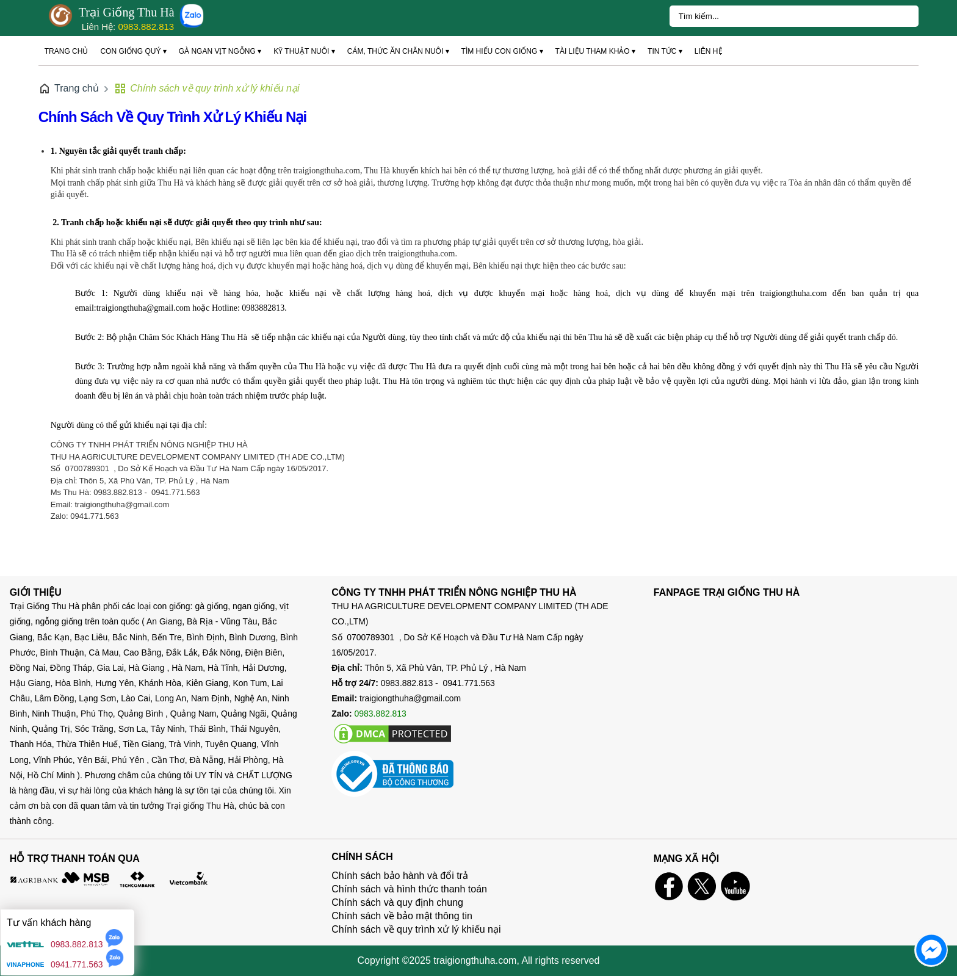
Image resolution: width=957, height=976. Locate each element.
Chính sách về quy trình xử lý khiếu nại (172, 117)
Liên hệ (709, 51)
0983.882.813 (146, 26)
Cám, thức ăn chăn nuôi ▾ (398, 51)
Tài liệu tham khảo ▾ (595, 51)
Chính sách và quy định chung (397, 902)
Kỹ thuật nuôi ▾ (304, 51)
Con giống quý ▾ (133, 51)
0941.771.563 (77, 964)
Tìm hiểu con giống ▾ (502, 51)
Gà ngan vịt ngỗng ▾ (220, 51)
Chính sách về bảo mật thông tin (401, 916)
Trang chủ (66, 51)
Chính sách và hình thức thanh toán (409, 889)
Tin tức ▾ (665, 51)
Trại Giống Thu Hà (127, 12)
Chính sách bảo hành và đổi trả (399, 875)
